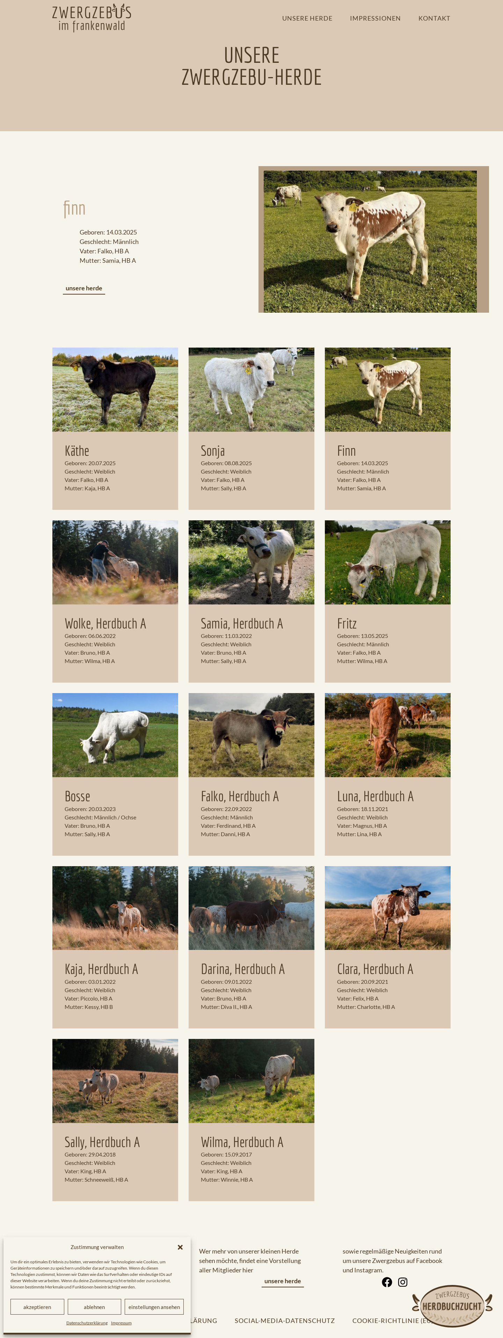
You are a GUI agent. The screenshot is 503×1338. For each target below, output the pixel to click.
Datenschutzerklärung (87, 1322)
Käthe (77, 451)
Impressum (121, 1322)
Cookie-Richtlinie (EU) (392, 1320)
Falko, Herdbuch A (240, 796)
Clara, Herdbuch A (375, 969)
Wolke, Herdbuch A (105, 623)
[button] (180, 1247)
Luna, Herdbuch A (375, 796)
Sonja (213, 451)
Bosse (77, 796)
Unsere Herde (307, 18)
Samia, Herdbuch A (242, 623)
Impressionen (375, 18)
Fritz (347, 623)
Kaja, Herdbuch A (101, 969)
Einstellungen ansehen (154, 1307)
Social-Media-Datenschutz (285, 1320)
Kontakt (434, 18)
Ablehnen (94, 1307)
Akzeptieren (37, 1307)
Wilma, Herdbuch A (242, 1142)
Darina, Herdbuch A (243, 969)
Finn (346, 451)
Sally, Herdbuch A (102, 1142)
